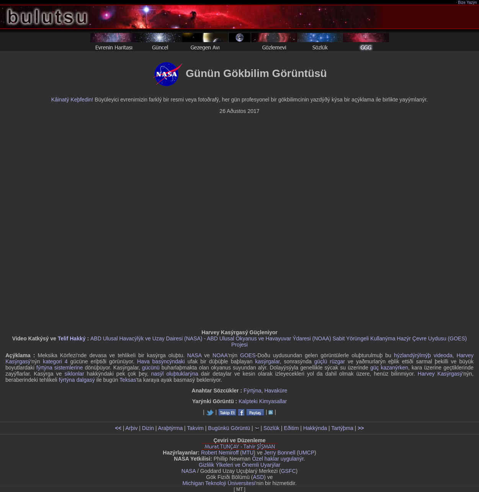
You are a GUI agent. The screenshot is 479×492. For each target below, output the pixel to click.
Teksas (127, 380)
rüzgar (337, 361)
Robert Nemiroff (220, 453)
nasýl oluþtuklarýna (174, 374)
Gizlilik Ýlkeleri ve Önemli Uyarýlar (239, 465)
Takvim (195, 428)
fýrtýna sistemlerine (59, 368)
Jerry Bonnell (280, 453)
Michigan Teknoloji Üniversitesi (218, 483)
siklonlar (74, 374)
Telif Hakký (72, 338)
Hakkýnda (315, 428)
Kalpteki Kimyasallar (263, 401)
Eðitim (291, 428)
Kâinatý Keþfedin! (72, 99)
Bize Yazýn (467, 2)
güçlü (320, 361)
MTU (247, 453)
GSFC (288, 471)
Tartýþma (342, 428)
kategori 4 (55, 361)
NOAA (220, 355)
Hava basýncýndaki (161, 361)
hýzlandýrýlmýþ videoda (423, 355)
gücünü (151, 368)
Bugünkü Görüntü (229, 428)
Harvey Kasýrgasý (440, 374)
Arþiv (132, 428)
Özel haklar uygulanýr (278, 459)
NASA (194, 355)
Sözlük (271, 428)
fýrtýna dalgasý (77, 380)
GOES (247, 355)
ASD (258, 477)
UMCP (306, 453)
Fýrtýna (253, 390)
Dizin (148, 428)
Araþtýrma (170, 428)
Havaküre (275, 390)
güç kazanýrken (389, 368)
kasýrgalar (267, 361)
